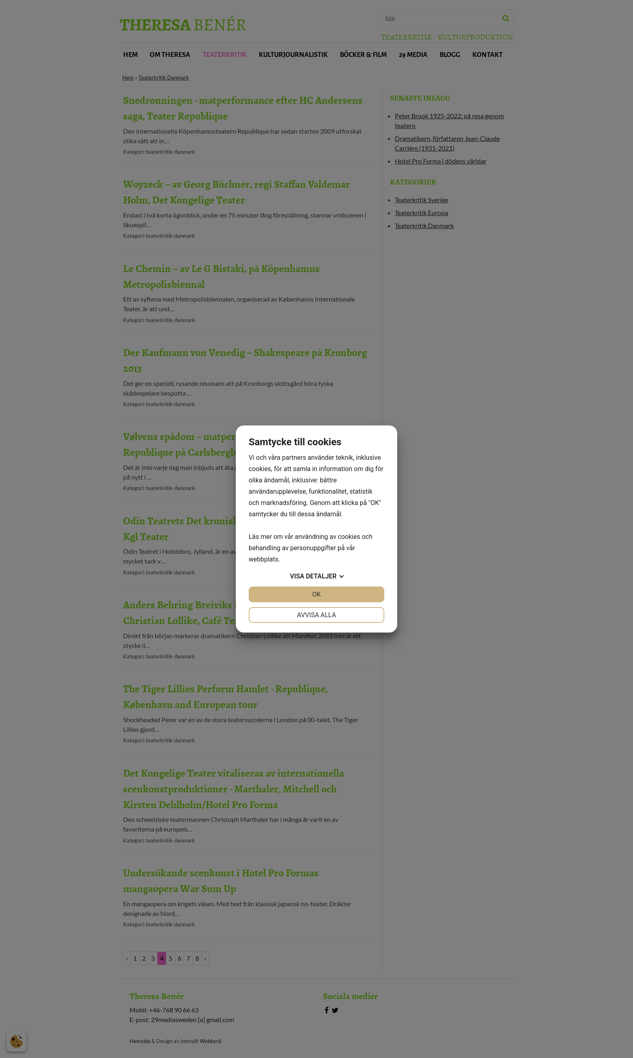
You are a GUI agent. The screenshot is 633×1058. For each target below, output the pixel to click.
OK (316, 594)
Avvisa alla (316, 615)
